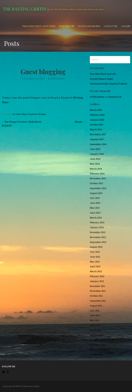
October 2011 (96, 295)
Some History (66, 26)
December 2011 (97, 286)
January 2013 (97, 227)
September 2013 (98, 188)
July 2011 (95, 310)
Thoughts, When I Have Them (38, 26)
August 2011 (96, 305)
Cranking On (114, 96)
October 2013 (96, 183)
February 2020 (97, 114)
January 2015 (97, 154)
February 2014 (97, 173)
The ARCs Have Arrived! (103, 73)
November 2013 (98, 178)
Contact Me (110, 26)
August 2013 (96, 193)
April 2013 (95, 212)
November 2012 (98, 237)
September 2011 (98, 300)
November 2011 (98, 290)
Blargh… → (80, 121)
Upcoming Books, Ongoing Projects (108, 83)
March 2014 (96, 168)
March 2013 (96, 217)
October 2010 (96, 354)
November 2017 (98, 134)
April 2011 (95, 325)
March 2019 (96, 129)
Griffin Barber (57, 78)
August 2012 (96, 246)
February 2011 (97, 335)
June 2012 (95, 256)
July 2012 (95, 251)
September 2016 (98, 144)
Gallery (125, 26)
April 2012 (95, 266)
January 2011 (97, 339)
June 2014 (95, 158)
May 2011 (94, 320)
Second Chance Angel (101, 78)
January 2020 (97, 119)
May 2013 (95, 207)
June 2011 (95, 315)
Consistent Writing (36, 114)
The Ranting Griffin (24, 9)
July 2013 (95, 198)
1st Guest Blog (19, 114)
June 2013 (95, 202)
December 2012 (97, 232)
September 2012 (98, 242)
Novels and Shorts (89, 26)
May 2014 (95, 163)
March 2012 (96, 271)
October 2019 (96, 124)
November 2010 (98, 349)
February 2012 (97, 276)
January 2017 (97, 139)
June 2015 (95, 149)
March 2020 (96, 110)
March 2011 (96, 330)
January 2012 (97, 281)
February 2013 (97, 222)
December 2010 (97, 344)
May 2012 (95, 261)
